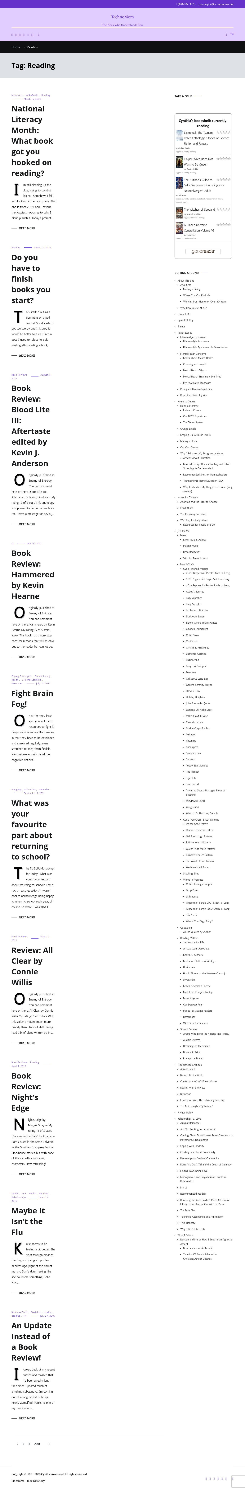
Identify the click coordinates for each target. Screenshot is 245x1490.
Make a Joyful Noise (197, 716)
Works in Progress (193, 879)
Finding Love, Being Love (193, 1171)
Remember (189, 1017)
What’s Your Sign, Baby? (199, 921)
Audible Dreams (191, 1040)
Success (190, 759)
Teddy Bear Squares (197, 765)
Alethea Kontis (183, 148)
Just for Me (183, 531)
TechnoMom (122, 17)
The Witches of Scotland (199, 209)
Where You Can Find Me (196, 295)
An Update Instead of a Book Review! (31, 1341)
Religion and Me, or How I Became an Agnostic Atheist (206, 1241)
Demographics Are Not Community (199, 1158)
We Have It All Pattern (198, 867)
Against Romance (190, 1123)
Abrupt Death (187, 1069)
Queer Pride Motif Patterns (200, 848)
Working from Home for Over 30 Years (205, 301)
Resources (17, 683)
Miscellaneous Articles (189, 1064)
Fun (24, 1193)
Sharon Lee (190, 235)
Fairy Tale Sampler (196, 666)
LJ (12, 543)
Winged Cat (192, 807)
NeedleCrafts (187, 564)
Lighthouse (192, 896)
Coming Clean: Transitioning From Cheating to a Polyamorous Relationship (206, 1137)
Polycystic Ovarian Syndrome (196, 389)
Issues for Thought (187, 497)
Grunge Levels (188, 428)
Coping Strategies (21, 676)
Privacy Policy (185, 1112)
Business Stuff (19, 1312)
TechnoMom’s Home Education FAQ (203, 480)
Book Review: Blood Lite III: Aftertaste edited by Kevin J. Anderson (31, 425)
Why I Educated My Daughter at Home (201, 453)
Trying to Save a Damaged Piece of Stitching (205, 792)
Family (15, 1193)
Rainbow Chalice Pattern (199, 855)
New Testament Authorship (198, 1248)
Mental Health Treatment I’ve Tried (202, 376)
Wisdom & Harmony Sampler (202, 813)
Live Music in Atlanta (194, 539)
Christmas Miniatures (197, 647)
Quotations (186, 927)
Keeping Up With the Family (195, 435)
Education (29, 789)
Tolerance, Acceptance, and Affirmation (201, 1216)
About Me (185, 285)
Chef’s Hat (191, 641)
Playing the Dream (193, 1058)
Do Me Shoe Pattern (197, 824)
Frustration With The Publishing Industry (202, 1100)
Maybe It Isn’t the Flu (28, 1221)
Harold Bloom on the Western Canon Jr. (204, 973)
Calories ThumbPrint (197, 628)
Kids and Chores (192, 410)
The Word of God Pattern (200, 861)
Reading (46, 95)
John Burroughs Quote (198, 703)
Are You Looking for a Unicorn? (197, 1129)
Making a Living (192, 289)
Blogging (16, 789)
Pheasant (191, 740)
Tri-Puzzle (192, 915)
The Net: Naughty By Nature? (196, 1106)
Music (183, 535)
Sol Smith (182, 195)
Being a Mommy (189, 405)
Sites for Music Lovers (195, 558)
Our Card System (189, 447)
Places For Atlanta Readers (197, 1010)
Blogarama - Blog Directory (28, 1481)
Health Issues (184, 332)
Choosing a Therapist (194, 364)
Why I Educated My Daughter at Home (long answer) (208, 489)
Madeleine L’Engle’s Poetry (197, 992)
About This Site (185, 280)
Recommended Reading (193, 1193)
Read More (27, 228)
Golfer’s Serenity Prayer (199, 684)
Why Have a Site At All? (193, 308)
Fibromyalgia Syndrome (193, 337)
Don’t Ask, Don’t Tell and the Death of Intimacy (206, 1164)
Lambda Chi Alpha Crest (199, 709)
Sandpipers (192, 747)
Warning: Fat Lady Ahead (194, 520)
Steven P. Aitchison (193, 214)
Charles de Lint (192, 169)
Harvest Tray (193, 691)
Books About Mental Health (198, 358)
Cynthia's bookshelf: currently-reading (203, 123)
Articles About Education (197, 458)
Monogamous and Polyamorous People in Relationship (203, 1179)
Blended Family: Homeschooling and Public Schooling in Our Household (206, 466)
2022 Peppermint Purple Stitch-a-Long (207, 585)
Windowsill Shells (195, 801)
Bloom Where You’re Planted (201, 622)
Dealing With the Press (192, 1087)
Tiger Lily (191, 778)
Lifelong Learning (31, 679)
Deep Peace (192, 890)
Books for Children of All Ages (199, 961)
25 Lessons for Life (193, 942)
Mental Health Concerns (193, 353)
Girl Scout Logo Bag (197, 678)
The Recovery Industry (193, 514)
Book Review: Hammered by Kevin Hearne (32, 574)
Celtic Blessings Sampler (199, 884)
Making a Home (189, 441)
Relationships (18, 1197)
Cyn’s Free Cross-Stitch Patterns (201, 819)
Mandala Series (194, 722)
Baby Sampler (193, 604)
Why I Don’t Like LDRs (192, 1229)
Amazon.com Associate (196, 948)
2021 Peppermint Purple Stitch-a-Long (207, 579)
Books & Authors (193, 955)
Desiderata (189, 967)
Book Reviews (19, 374)
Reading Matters (189, 938)
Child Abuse (186, 508)
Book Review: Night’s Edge (26, 1091)
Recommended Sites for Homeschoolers (205, 474)
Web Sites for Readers (195, 1023)
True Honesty (187, 1223)
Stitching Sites (191, 873)
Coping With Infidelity (192, 1146)
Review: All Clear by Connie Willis (32, 966)
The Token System (193, 422)
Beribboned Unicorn (197, 610)
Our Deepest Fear (193, 1004)
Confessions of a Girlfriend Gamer (198, 1081)
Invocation (189, 979)
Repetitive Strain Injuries (193, 395)
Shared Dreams (188, 1029)
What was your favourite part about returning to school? (31, 830)
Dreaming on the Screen (196, 1046)
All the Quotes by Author (197, 932)
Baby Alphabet (194, 598)
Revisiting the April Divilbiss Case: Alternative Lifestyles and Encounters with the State (204, 1202)
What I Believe (185, 1235)
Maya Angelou (191, 998)
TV (25, 1315)
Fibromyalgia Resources (196, 341)
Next (37, 1443)
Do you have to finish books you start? (31, 278)
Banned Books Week (191, 1075)
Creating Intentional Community (198, 1152)
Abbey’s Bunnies (195, 591)
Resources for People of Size (199, 524)
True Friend (192, 784)
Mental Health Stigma (194, 370)
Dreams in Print (191, 1052)
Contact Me (183, 314)
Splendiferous (193, 753)
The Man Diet (187, 1210)
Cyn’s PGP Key (185, 320)
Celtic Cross (192, 635)
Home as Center (186, 401)
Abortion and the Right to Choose (199, 502)
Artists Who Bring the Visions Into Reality (206, 1033)
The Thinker (192, 771)
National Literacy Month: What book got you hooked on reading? (32, 140)
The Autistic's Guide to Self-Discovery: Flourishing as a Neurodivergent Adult (204, 185)
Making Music (190, 545)
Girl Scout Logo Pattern (199, 836)
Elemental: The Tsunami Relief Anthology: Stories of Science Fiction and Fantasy (206, 138)
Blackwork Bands (195, 616)
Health (14, 679)
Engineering (192, 660)
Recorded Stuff (191, 552)
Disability (36, 1312)
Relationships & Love (189, 1118)
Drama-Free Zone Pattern (200, 830)
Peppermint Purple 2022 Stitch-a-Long (207, 909)
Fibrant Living (42, 676)
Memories (16, 95)
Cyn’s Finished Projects (195, 568)
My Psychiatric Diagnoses (197, 383)
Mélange (190, 734)
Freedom (191, 672)
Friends (181, 326)
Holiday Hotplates (195, 697)
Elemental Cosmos (196, 653)
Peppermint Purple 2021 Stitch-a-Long (207, 902)
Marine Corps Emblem (198, 728)
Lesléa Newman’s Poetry (196, 986)
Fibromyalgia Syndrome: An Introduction (205, 347)
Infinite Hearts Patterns (198, 842)
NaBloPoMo (32, 95)
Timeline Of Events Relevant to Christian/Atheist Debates (200, 1256)
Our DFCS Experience (195, 416)
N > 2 (183, 1187)
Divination (185, 1094)
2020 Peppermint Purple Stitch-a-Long (208, 573)
